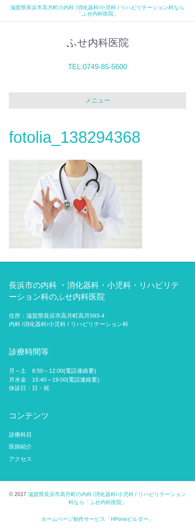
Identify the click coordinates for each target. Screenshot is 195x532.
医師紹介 (20, 446)
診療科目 (20, 434)
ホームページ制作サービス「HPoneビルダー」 (97, 519)
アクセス (20, 459)
